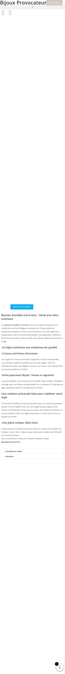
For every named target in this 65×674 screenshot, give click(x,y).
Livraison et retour (14, 224)
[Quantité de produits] (6, 80)
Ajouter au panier (22, 80)
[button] (32, 7)
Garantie (9, 229)
